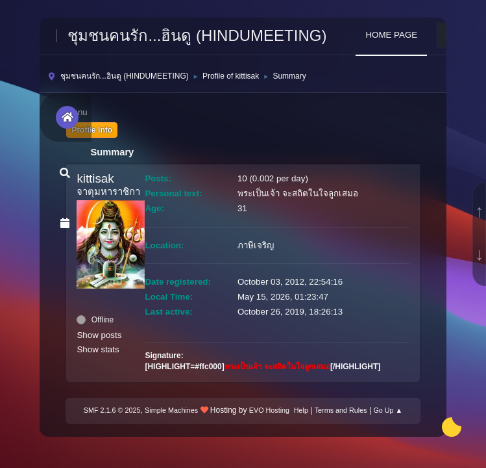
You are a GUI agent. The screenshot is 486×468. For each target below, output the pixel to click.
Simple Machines (171, 410)
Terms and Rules (341, 410)
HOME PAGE (391, 35)
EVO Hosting (269, 410)
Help (301, 410)
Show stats (98, 349)
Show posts (99, 335)
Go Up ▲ (387, 410)
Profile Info (91, 130)
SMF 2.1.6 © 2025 (112, 410)
